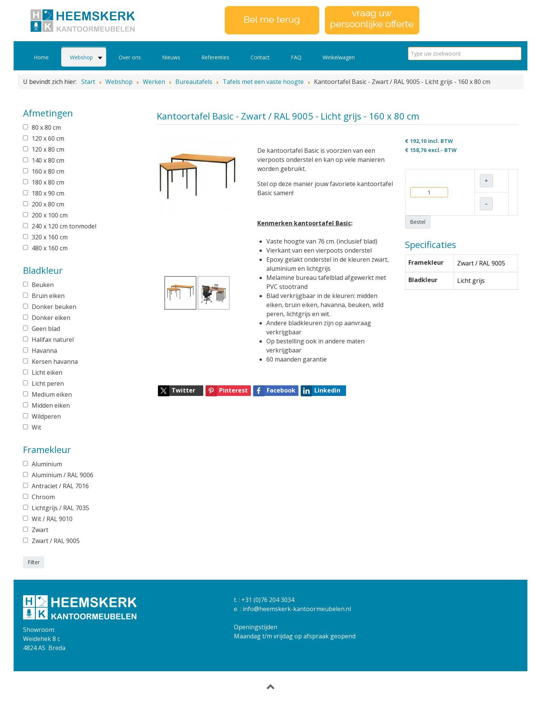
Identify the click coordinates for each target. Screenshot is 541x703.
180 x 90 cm (48, 193)
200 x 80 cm (48, 204)
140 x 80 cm (48, 160)
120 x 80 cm (48, 149)
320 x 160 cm (50, 237)
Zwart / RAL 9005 (56, 541)
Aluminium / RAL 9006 (62, 475)
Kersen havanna (55, 361)
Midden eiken (51, 405)
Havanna (44, 350)
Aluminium (47, 464)
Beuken (43, 285)
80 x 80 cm (46, 127)
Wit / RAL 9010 (52, 519)
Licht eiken (47, 372)
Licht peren (48, 383)
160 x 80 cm (48, 171)
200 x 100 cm (50, 215)
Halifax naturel (53, 339)
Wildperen (46, 416)
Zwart (40, 530)
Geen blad (46, 328)
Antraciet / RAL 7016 (60, 486)
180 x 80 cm (48, 182)
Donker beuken (54, 307)
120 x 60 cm (48, 138)
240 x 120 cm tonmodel (64, 226)
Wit (36, 427)
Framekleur (426, 262)
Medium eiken (52, 394)
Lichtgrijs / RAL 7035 (60, 508)
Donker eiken (51, 317)
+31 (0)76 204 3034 (267, 600)
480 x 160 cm (50, 248)
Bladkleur (422, 280)
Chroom (43, 497)
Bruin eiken (48, 296)
